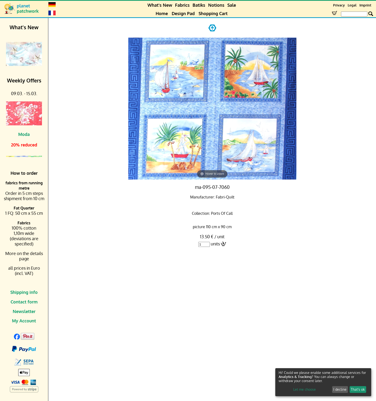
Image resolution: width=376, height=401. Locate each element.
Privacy (339, 5)
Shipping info (24, 292)
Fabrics (182, 5)
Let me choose (304, 389)
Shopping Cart (213, 13)
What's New (159, 5)
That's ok (358, 389)
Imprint (365, 5)
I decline (340, 389)
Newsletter (24, 311)
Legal (352, 5)
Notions (216, 5)
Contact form (24, 301)
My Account (24, 320)
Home (162, 13)
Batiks (199, 5)
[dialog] (323, 382)
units (215, 243)
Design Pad (183, 13)
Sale (231, 5)
